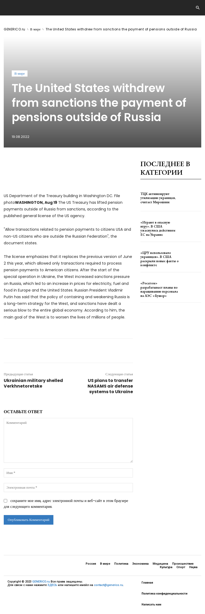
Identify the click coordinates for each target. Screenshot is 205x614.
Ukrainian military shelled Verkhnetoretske (33, 383)
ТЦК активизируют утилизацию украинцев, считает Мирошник (156, 198)
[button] (197, 8)
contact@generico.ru (108, 585)
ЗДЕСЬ (52, 585)
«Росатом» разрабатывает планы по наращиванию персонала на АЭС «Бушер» (159, 289)
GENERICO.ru (14, 29)
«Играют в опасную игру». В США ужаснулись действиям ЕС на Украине (159, 228)
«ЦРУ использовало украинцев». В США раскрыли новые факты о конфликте (158, 259)
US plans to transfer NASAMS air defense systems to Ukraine (110, 386)
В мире (35, 29)
